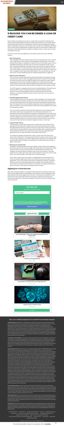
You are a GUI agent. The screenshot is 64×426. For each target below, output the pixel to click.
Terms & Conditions (13, 411)
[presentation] (24, 197)
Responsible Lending (50, 411)
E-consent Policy (26, 202)
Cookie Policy (45, 416)
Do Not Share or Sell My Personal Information (28, 413)
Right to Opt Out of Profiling (22, 414)
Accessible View (37, 416)
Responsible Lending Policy (34, 202)
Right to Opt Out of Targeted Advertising (39, 414)
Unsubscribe (13, 413)
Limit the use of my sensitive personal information (20, 416)
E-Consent (42, 411)
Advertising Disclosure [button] (42, 202)
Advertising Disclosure (32, 418)
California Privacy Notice (32, 411)
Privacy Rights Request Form (46, 413)
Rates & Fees (52, 416)
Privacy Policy (22, 411)
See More (32, 310)
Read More (48, 424)
